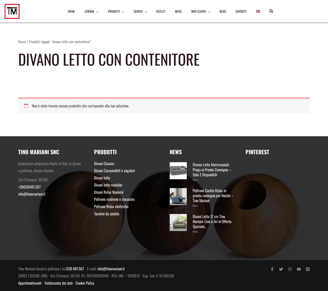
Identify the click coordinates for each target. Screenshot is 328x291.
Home (22, 41)
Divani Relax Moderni (108, 192)
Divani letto (102, 178)
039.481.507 (75, 268)
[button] (271, 11)
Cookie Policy (85, 283)
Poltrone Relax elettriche (111, 206)
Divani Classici (104, 163)
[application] (96, 11)
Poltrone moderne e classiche (114, 199)
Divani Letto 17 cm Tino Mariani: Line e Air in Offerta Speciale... (212, 221)
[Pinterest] (308, 269)
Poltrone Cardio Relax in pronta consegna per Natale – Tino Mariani (213, 195)
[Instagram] (290, 269)
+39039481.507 (29, 187)
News (195, 180)
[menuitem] (258, 11)
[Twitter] (281, 269)
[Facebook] (272, 269)
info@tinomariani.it (31, 194)
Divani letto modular (108, 185)
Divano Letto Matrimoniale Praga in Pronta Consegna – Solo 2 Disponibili (212, 169)
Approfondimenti (29, 283)
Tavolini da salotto (106, 213)
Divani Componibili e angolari (114, 170)
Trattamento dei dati (58, 283)
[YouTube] (299, 269)
